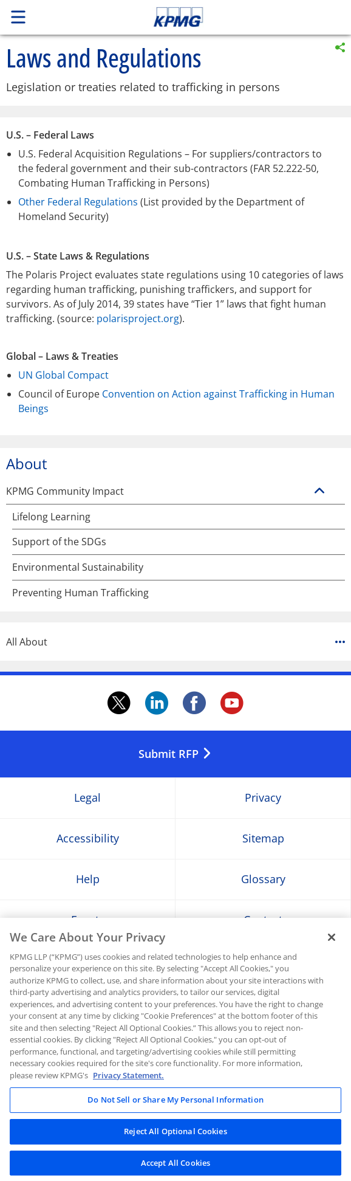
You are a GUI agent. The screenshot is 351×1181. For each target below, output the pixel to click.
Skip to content (212, 17)
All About (175, 642)
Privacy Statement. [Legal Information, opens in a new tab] (128, 1078)
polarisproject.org (138, 318)
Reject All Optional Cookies (175, 1134)
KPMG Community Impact (65, 491)
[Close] (331, 941)
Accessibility (87, 838)
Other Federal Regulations (78, 201)
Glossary (263, 879)
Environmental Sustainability (77, 567)
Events (87, 920)
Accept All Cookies (175, 1166)
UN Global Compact (63, 375)
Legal (87, 798)
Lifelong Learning (51, 517)
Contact (263, 920)
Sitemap (263, 838)
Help (88, 879)
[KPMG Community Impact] (319, 491)
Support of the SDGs (59, 541)
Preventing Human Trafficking (80, 593)
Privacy (263, 798)
